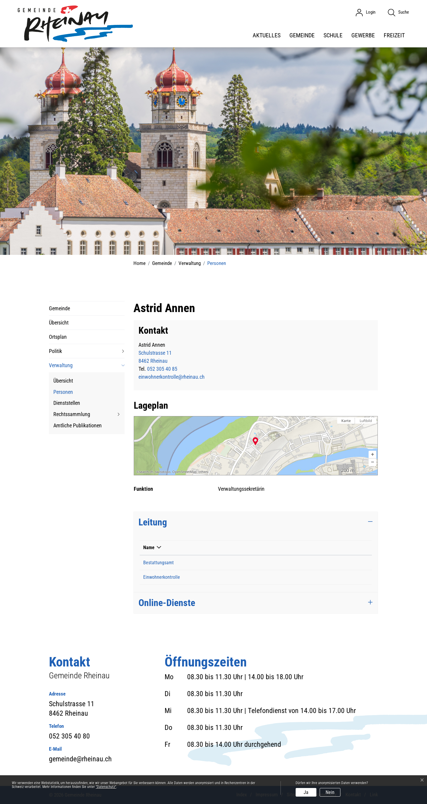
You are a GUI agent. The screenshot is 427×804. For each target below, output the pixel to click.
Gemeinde (302, 35)
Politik (55, 351)
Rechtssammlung (71, 414)
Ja (306, 792)
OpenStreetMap (184, 472)
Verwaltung (61, 365)
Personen (63, 393)
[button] (372, 454)
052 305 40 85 (162, 369)
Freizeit (394, 35)
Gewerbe (363, 35)
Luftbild (366, 420)
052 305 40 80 (69, 736)
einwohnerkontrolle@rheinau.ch (171, 377)
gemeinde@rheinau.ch (80, 759)
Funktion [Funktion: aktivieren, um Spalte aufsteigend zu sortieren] (290, 547)
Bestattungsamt (158, 562)
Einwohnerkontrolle (161, 577)
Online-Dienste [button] (166, 602)
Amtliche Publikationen (77, 425)
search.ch (146, 472)
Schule (333, 35)
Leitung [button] (152, 522)
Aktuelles (267, 35)
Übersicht (58, 322)
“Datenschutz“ (106, 787)
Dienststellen (66, 403)
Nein (330, 792)
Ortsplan (58, 337)
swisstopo (163, 472)
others (203, 472)
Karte (346, 420)
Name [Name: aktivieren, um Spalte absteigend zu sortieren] (148, 547)
